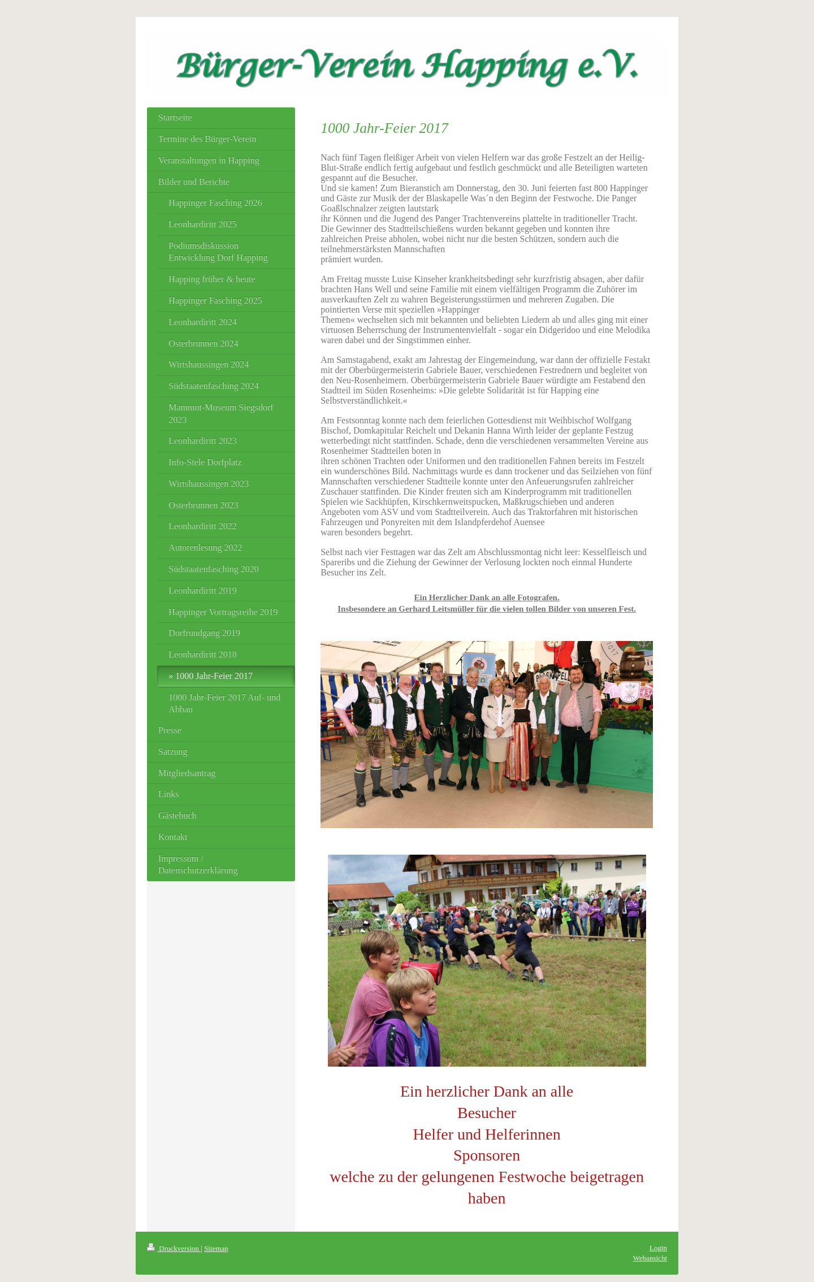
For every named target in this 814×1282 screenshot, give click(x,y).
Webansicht (650, 1258)
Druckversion (174, 1248)
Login (658, 1248)
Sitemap (216, 1248)
